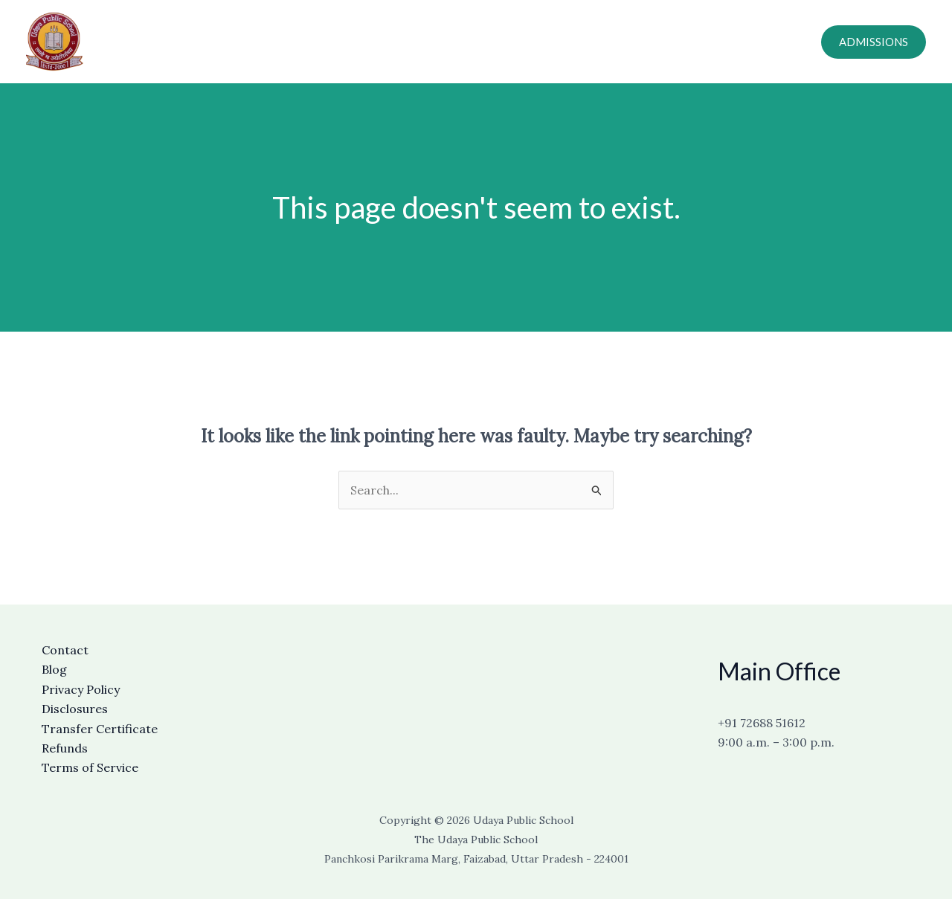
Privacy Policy (81, 689)
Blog (54, 669)
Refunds (65, 748)
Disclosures (75, 708)
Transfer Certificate (100, 728)
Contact (592, 41)
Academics (524, 41)
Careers (654, 41)
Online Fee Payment (745, 41)
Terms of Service (90, 767)
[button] (873, 42)
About (460, 41)
